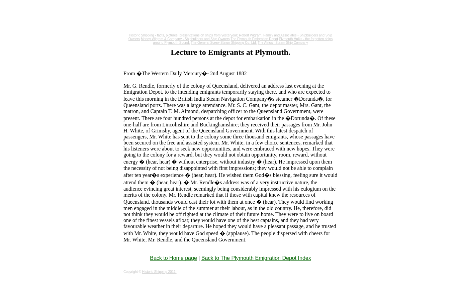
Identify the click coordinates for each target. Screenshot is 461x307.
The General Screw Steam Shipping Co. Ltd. (224, 42)
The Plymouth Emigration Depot (254, 39)
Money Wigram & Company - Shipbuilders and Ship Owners (185, 39)
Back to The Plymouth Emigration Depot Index (256, 258)
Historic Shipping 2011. (159, 272)
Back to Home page (173, 258)
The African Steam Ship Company (283, 42)
